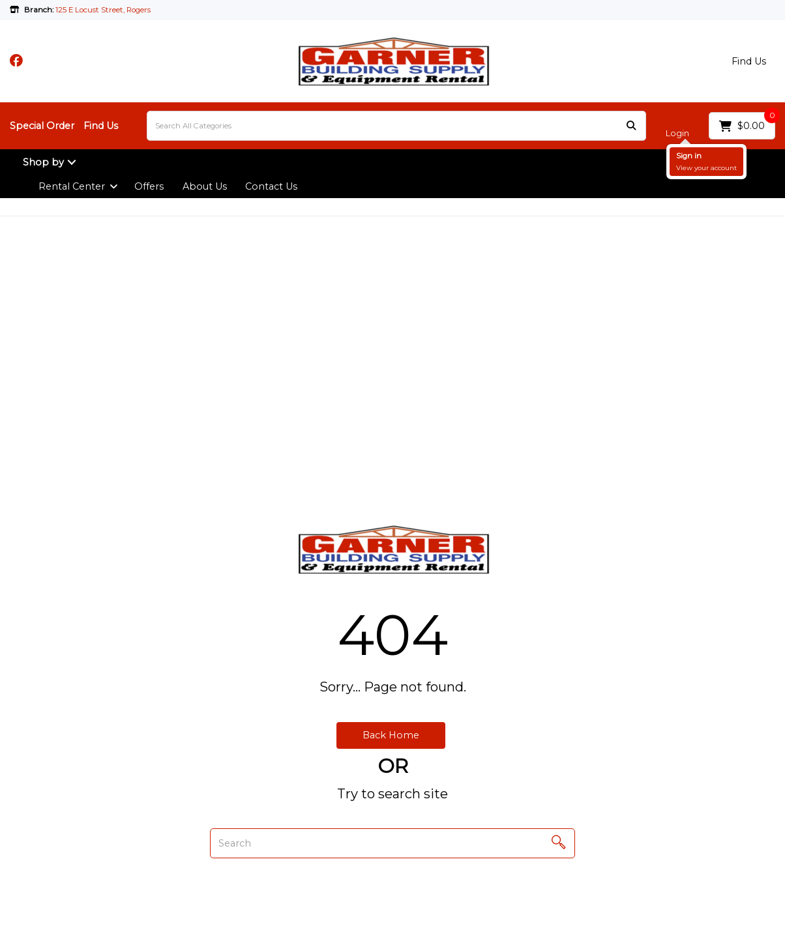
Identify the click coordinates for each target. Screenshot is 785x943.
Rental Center (71, 186)
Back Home (391, 735)
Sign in (689, 155)
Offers (149, 186)
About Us (205, 186)
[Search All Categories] (396, 126)
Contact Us (271, 186)
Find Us (749, 61)
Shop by (43, 162)
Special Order (42, 126)
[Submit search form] (631, 126)
